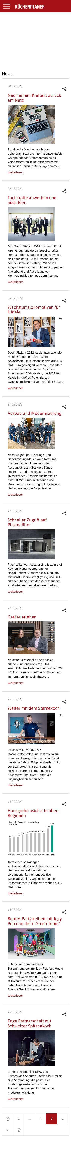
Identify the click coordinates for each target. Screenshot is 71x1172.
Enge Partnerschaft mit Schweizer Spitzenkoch (29, 1023)
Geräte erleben (22, 616)
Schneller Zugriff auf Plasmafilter (27, 522)
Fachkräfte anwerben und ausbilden (32, 200)
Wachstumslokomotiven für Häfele (34, 309)
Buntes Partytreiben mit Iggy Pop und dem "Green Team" (35, 921)
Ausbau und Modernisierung (34, 413)
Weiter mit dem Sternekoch (34, 708)
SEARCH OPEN (65, 18)
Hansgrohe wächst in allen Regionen (33, 813)
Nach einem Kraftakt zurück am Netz (34, 97)
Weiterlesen (15, 172)
